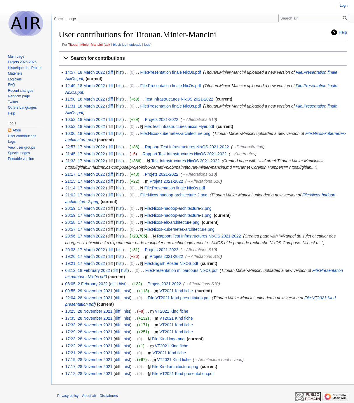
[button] (203, 58)
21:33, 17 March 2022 (85, 161)
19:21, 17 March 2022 (85, 263)
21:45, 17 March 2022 (85, 154)
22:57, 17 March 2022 (85, 147)
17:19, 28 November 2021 (88, 359)
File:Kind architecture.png (175, 366)
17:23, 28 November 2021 (88, 339)
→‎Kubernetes (242, 154)
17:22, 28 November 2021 (88, 346)
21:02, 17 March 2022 (85, 195)
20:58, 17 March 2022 (85, 222)
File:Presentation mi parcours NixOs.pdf (181, 270)
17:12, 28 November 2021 (88, 373)
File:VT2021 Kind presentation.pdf (179, 297)
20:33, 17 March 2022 (85, 249)
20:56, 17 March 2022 (85, 236)
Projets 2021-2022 (161, 119)
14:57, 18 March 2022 (85, 72)
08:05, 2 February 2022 (86, 283)
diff (110, 72)
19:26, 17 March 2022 (85, 256)
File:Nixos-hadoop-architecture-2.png (173, 195)
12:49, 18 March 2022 (85, 85)
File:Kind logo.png (168, 339)
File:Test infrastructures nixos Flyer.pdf (179, 126)
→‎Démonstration (248, 147)
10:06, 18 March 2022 (85, 133)
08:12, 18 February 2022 (87, 270)
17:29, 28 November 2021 (88, 332)
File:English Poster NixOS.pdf (171, 263)
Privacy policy (68, 396)
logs (147, 44)
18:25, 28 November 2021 (88, 311)
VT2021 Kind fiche (176, 290)
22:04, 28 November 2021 (88, 297)
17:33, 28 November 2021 (88, 325)
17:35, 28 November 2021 (88, 318)
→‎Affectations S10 (199, 119)
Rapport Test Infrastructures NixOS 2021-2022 (187, 147)
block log (119, 44)
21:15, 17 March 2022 (85, 181)
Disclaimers (109, 396)
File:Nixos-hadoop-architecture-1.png (178, 215)
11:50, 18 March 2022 (85, 99)
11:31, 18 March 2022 (85, 106)
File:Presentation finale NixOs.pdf (170, 72)
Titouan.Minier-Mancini (85, 44)
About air (89, 396)
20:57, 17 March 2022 (85, 229)
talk (107, 44)
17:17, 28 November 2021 (88, 366)
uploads (135, 44)
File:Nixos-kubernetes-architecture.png (175, 133)
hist (119, 72)
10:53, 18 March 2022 (85, 119)
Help (343, 32)
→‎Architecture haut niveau (218, 359)
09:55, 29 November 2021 (88, 290)
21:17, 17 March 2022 (85, 174)
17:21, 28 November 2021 (88, 353)
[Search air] (313, 18)
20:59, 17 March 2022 (85, 208)
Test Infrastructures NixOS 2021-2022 (179, 99)
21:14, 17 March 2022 (85, 188)
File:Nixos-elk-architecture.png (172, 222)
